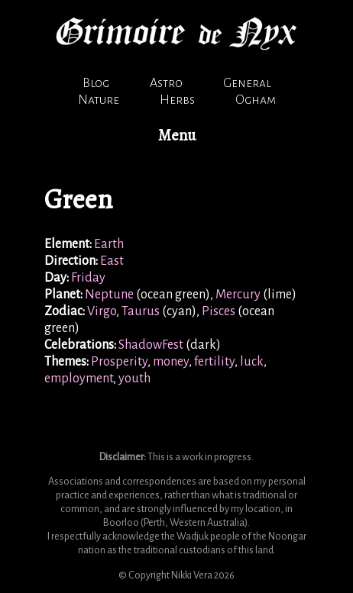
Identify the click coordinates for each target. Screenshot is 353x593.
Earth (109, 244)
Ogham (255, 100)
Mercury (238, 294)
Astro (166, 83)
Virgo (101, 311)
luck (252, 362)
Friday (88, 278)
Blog (96, 83)
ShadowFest (150, 345)
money (171, 362)
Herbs (177, 100)
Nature (98, 100)
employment (78, 378)
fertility (214, 362)
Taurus (140, 311)
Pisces (218, 311)
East (112, 261)
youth (134, 378)
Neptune (109, 294)
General (247, 83)
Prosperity (119, 362)
